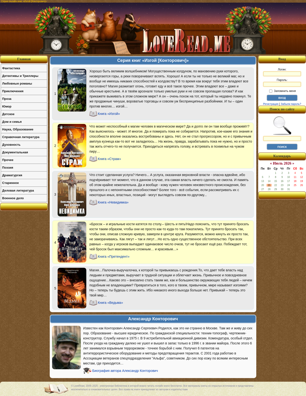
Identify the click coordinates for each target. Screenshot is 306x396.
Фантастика (11, 68)
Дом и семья (12, 121)
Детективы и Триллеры (20, 76)
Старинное (10, 183)
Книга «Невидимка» (113, 202)
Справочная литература (20, 137)
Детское (8, 114)
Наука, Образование (17, 129)
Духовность (11, 144)
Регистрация (270, 103)
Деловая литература (18, 190)
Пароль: (282, 82)
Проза (6, 99)
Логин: (282, 72)
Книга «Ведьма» (110, 303)
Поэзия (7, 167)
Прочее (7, 160)
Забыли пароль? (291, 103)
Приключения (12, 91)
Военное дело (13, 198)
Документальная (15, 152)
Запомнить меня (282, 91)
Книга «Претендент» (114, 256)
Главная (24, 59)
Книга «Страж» (109, 159)
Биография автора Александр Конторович (125, 371)
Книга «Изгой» (109, 114)
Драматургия (12, 175)
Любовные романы (17, 83)
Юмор (6, 106)
